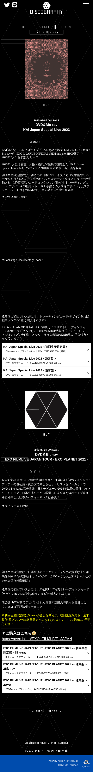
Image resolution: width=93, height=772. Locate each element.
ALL (26, 27)
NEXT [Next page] (53, 711)
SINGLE (44, 27)
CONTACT (63, 742)
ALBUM (66, 27)
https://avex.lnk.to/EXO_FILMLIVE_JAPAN (37, 639)
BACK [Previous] (40, 711)
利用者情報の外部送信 (68, 765)
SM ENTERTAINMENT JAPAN (40, 742)
